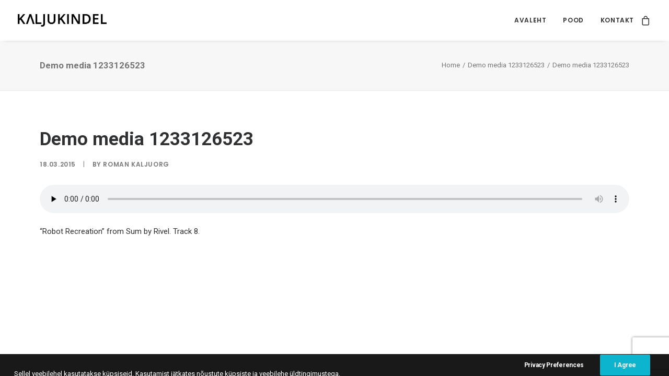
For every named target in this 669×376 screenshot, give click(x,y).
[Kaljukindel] (62, 20)
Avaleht (530, 20)
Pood (573, 20)
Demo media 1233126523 (506, 65)
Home (451, 65)
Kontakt (617, 20)
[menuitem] (530, 20)
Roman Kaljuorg (136, 164)
